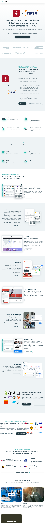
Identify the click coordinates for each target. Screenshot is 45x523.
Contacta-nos (38, 1)
